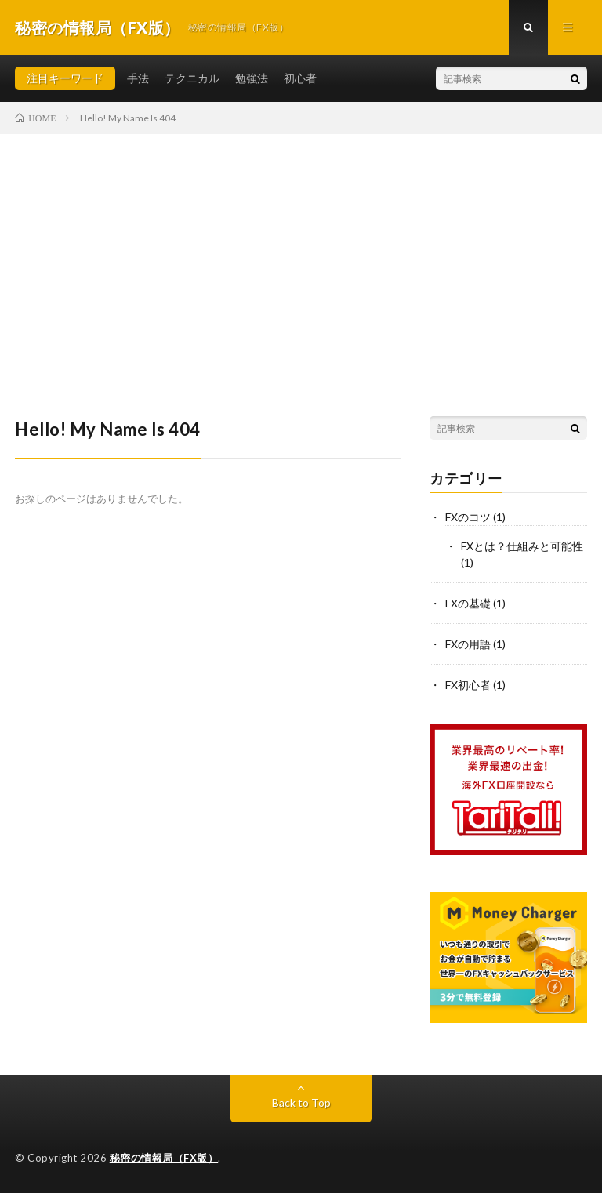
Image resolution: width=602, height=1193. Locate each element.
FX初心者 (468, 684)
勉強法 (251, 78)
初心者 (300, 78)
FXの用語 (468, 644)
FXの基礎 (468, 603)
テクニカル (192, 78)
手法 (138, 78)
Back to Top (301, 1102)
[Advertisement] (301, 251)
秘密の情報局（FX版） (164, 1157)
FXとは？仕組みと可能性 (522, 546)
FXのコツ (468, 517)
